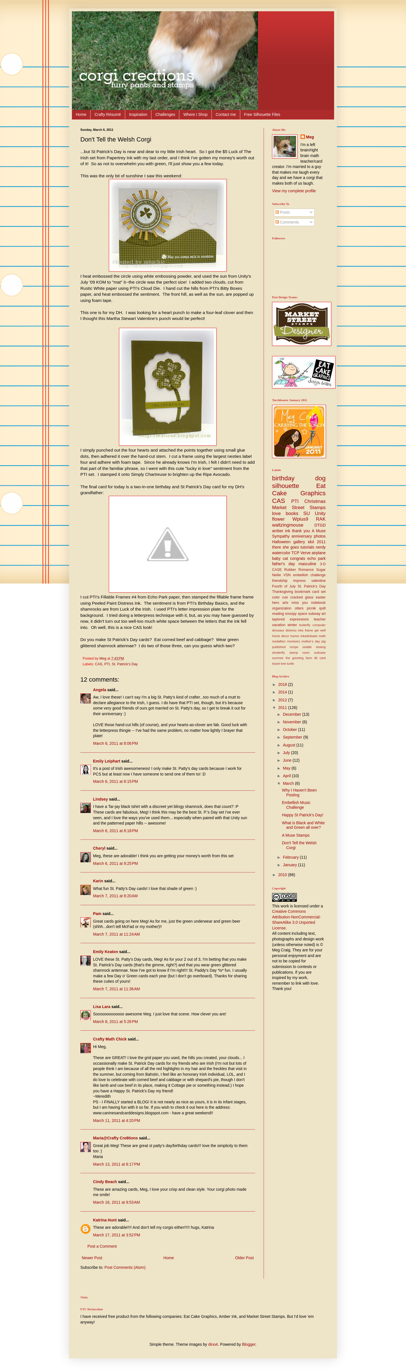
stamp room (299, 652)
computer (319, 625)
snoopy (291, 614)
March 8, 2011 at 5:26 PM (115, 1021)
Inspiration (138, 114)
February (291, 857)
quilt (322, 608)
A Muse (319, 531)
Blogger (248, 1344)
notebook (318, 603)
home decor (280, 636)
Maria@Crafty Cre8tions (115, 1138)
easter (321, 597)
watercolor (281, 553)
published (279, 647)
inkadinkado (309, 636)
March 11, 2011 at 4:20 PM (116, 1120)
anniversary (302, 536)
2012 (283, 700)
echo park (316, 558)
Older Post (244, 1258)
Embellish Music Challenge (296, 805)
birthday (283, 478)
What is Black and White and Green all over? (303, 825)
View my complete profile (294, 191)
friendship (280, 581)
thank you (301, 531)
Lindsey (100, 799)
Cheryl (99, 848)
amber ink (281, 531)
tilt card (320, 658)
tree (283, 663)
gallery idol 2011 (310, 542)
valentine (319, 581)
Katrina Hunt (105, 1220)
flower (278, 519)
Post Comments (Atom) (125, 1267)
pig (323, 641)
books (292, 513)
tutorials (307, 547)
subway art (317, 614)
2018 (283, 684)
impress (299, 581)
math (322, 636)
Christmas (315, 501)
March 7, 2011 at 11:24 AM (116, 934)
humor (294, 636)
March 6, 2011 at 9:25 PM (115, 863)
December (292, 714)
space (302, 614)
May (287, 768)
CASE (277, 570)
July (287, 752)
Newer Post (92, 1258)
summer (277, 658)
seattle (307, 647)
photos (320, 536)
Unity (320, 513)
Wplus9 (300, 519)
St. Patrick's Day (125, 664)
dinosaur (278, 630)
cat (285, 558)
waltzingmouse (287, 525)
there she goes (285, 547)
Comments (287, 222)
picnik (311, 608)
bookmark (302, 592)
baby (276, 558)
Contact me (226, 114)
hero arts (280, 603)
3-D (323, 564)
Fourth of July (284, 586)
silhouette (285, 485)
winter (292, 625)
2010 (283, 874)
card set (319, 592)
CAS (98, 664)
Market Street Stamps (299, 507)
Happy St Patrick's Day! (302, 815)
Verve (305, 553)
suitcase (320, 652)
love (276, 513)
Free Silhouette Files (262, 114)
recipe (294, 647)
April (287, 776)
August (289, 745)
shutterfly (278, 652)
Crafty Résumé (107, 114)
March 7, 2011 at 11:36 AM (116, 989)
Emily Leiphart (106, 761)
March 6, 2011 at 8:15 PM (115, 781)
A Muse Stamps (296, 835)
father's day (283, 564)
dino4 (213, 1344)
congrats (297, 558)
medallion (279, 641)
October (290, 729)
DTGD (320, 525)
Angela (99, 690)
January (290, 865)
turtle (290, 663)
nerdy (321, 547)
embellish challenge (309, 575)
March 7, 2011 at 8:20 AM (115, 896)
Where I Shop (195, 114)
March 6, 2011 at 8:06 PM (115, 743)
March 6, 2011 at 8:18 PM (115, 830)
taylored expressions (290, 619)
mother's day (310, 641)
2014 (283, 692)
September (293, 737)
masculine (307, 564)
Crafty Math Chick (110, 1039)
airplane (319, 553)
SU (306, 513)
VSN (287, 575)
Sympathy (281, 536)
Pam (97, 913)
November (292, 722)
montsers (293, 641)
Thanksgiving (282, 592)
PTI (107, 664)
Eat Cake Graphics (299, 489)
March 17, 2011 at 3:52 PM (116, 1235)
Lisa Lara (101, 1006)
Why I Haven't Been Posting (299, 792)
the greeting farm (299, 658)
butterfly (304, 625)
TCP (295, 553)
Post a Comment (102, 1246)
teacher (320, 619)
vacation (278, 625)
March (289, 783)
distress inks (294, 630)
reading (278, 614)
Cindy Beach (105, 1181)
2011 (283, 707)
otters (299, 608)
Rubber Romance (299, 570)
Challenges (165, 114)
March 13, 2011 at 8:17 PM (116, 1164)
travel (276, 663)
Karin (98, 881)
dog (320, 478)
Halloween (281, 542)
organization (282, 608)
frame (309, 630)
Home (81, 114)
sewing (321, 647)
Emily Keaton (105, 951)
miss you (300, 603)
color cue (280, 597)
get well (320, 630)
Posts (282, 212)
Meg (310, 137)
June (287, 760)
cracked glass (302, 597)
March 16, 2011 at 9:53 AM (116, 1202)
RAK (321, 519)
